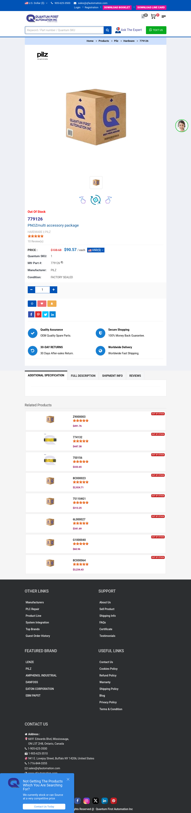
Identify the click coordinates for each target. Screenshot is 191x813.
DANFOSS (32, 682)
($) (36, 3)
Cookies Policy (109, 668)
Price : (33, 250)
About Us (105, 602)
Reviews (135, 375)
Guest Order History (38, 635)
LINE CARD (151, 7)
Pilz (116, 40)
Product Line (33, 615)
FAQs (103, 622)
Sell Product (107, 609)
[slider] (35, 236)
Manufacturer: (37, 270)
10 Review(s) (35, 241)
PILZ (28, 668)
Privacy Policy (108, 702)
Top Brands (33, 629)
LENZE (30, 662)
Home (90, 40)
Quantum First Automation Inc (114, 809)
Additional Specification (46, 375)
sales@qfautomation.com (90, 3)
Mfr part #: (35, 263)
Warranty (105, 682)
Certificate (106, 629)
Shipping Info (108, 615)
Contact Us (106, 662)
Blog (102, 695)
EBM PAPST (33, 695)
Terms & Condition (111, 709)
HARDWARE (35, 231)
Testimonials (107, 635)
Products (104, 40)
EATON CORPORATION (40, 688)
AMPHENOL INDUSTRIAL (41, 675)
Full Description (83, 375)
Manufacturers (35, 602)
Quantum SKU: (37, 256)
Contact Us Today (44, 806)
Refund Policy (108, 675)
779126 (144, 40)
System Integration (37, 622)
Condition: (34, 277)
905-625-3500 (60, 3)
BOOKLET (117, 7)
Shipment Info (112, 375)
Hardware (129, 40)
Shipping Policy (109, 688)
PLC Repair (32, 609)
